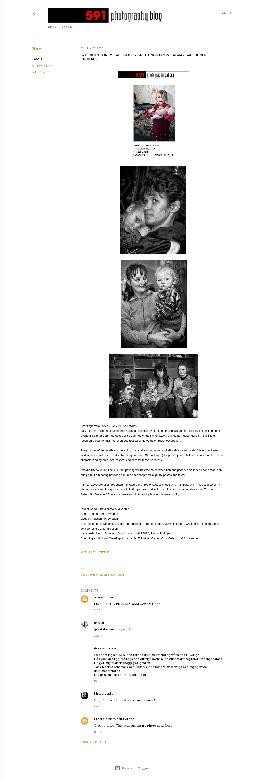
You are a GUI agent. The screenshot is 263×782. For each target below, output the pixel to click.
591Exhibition (42, 66)
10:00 (98, 681)
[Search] (224, 13)
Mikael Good (41, 72)
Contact (57, 27)
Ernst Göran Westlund (111, 719)
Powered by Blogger (131, 768)
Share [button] (36, 48)
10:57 (97, 706)
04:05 (98, 732)
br (95, 623)
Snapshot (101, 597)
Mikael (99, 694)
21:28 (97, 610)
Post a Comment (93, 742)
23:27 (97, 635)
